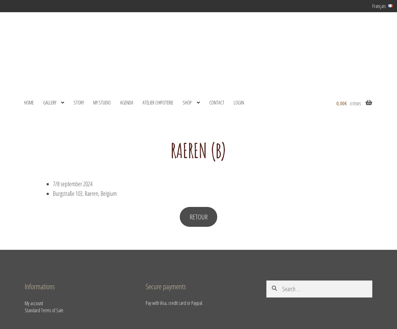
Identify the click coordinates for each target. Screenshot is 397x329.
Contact (216, 102)
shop (187, 102)
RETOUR (199, 216)
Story (79, 102)
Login (239, 102)
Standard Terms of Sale (44, 310)
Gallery (49, 102)
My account (34, 303)
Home (29, 102)
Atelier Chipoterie (158, 102)
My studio (102, 102)
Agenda (126, 102)
